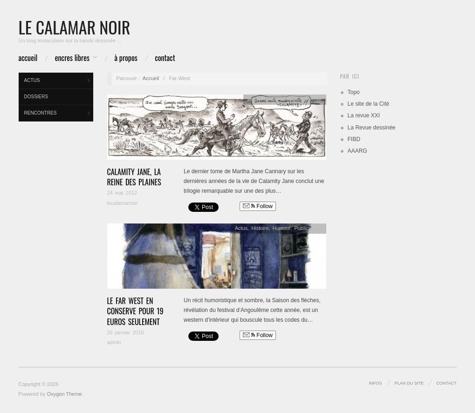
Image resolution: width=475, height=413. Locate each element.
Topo (354, 92)
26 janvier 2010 (125, 332)
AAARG (357, 151)
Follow (258, 206)
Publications (308, 228)
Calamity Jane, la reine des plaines (134, 177)
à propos (126, 57)
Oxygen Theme (64, 394)
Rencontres (40, 112)
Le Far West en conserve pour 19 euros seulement (135, 311)
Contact (165, 57)
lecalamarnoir (122, 203)
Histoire (313, 99)
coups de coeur (282, 99)
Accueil (28, 57)
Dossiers (36, 96)
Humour (282, 228)
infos (375, 383)
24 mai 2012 (122, 193)
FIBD (354, 139)
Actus (32, 80)
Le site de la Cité (368, 104)
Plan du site (409, 383)
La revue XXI (364, 115)
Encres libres (72, 57)
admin (114, 342)
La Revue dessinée (372, 127)
